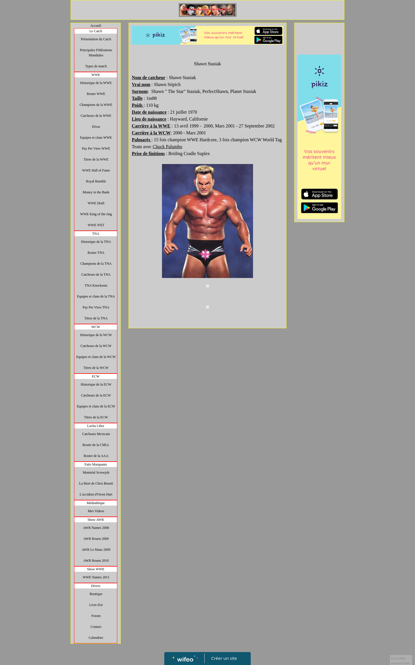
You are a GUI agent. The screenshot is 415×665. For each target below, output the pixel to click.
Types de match (96, 66)
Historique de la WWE (96, 83)
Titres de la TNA (96, 318)
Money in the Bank (96, 192)
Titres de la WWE (96, 159)
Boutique (96, 594)
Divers (95, 586)
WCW (95, 327)
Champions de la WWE (96, 105)
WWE (95, 75)
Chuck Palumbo (167, 146)
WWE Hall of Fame (96, 170)
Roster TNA (96, 253)
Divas (96, 127)
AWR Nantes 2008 (96, 528)
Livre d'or (96, 605)
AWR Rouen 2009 (96, 539)
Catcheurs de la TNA (95, 275)
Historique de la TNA (96, 242)
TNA (95, 234)
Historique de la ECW (96, 384)
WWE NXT (96, 225)
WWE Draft (96, 203)
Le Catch (95, 31)
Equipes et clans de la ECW (96, 406)
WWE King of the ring (96, 214)
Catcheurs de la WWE (96, 116)
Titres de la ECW (96, 417)
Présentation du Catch (96, 39)
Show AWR (96, 520)
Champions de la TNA (96, 264)
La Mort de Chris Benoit (96, 483)
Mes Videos (96, 511)
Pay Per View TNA (96, 307)
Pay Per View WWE (96, 148)
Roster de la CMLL (96, 445)
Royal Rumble (96, 181)
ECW (96, 376)
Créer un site (224, 658)
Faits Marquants (95, 464)
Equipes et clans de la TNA (96, 296)
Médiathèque (96, 503)
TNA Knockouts (96, 285)
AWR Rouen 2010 (96, 561)
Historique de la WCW (96, 335)
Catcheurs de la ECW (96, 395)
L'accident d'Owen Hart (96, 494)
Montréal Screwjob (96, 472)
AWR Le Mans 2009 (96, 550)
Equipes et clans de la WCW (96, 357)
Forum (96, 616)
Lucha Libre (95, 426)
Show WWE (95, 569)
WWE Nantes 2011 (96, 577)
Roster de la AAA (96, 456)
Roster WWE (96, 94)
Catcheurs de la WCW (95, 346)
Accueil (95, 26)
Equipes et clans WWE (96, 138)
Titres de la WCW (96, 368)
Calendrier (96, 638)
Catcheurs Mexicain (96, 434)
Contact (95, 627)
